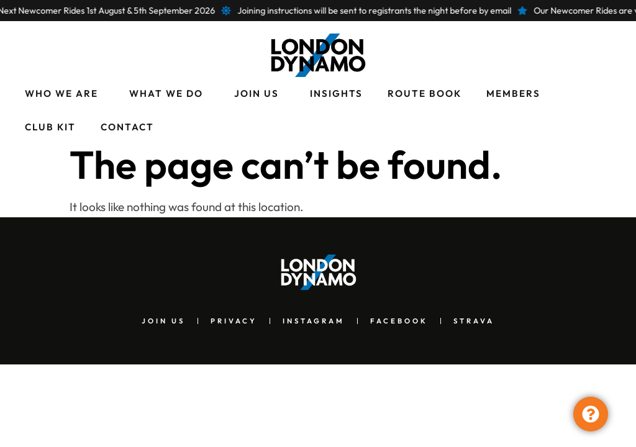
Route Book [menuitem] (424, 93)
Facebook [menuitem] (399, 321)
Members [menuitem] (513, 93)
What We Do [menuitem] (166, 93)
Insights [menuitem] (336, 93)
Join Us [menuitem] (256, 93)
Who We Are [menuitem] (61, 93)
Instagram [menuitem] (314, 321)
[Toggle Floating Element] (590, 414)
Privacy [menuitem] (234, 321)
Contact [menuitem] (127, 127)
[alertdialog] (318, 10)
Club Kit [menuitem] (50, 127)
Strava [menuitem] (473, 321)
